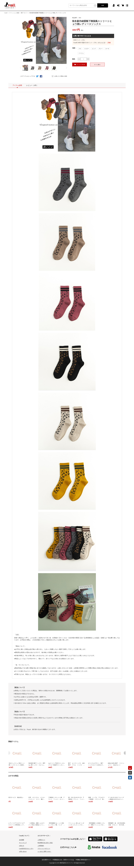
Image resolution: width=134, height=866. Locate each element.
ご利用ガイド (41, 840)
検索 (102, 5)
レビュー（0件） (32, 85)
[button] (125, 753)
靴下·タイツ (24, 13)
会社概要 (21, 840)
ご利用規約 (41, 845)
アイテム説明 (17, 86)
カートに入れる (79, 64)
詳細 (109, 42)
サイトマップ (23, 842)
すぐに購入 (97, 64)
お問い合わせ (23, 851)
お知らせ (21, 845)
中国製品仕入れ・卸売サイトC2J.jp (63, 859)
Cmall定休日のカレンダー (26, 848)
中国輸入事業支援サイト (83, 859)
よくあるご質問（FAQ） (44, 851)
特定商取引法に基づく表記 (45, 842)
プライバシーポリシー (44, 848)
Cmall (5, 13)
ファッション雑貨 (14, 13)
